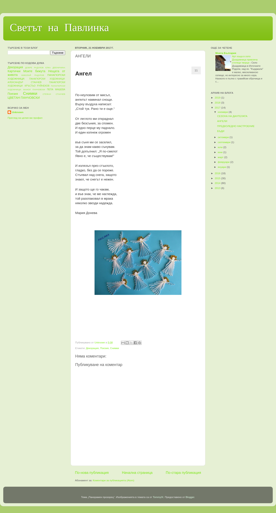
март (221, 157)
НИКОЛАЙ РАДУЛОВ (32, 75)
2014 (218, 183)
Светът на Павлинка (59, 28)
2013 (218, 188)
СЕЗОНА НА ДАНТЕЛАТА (232, 116)
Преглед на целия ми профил (25, 117)
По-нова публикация (92, 473)
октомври (223, 137)
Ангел (83, 73)
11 (196, 70)
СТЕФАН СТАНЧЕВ (54, 94)
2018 (218, 102)
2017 (218, 107)
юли (220, 147)
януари (222, 166)
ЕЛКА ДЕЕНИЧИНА (55, 68)
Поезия (104, 348)
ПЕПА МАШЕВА (56, 89)
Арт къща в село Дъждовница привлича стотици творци (245, 59)
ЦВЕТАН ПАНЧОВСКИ (24, 97)
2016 (218, 173)
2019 (218, 97)
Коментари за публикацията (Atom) (113, 480)
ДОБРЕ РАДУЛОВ (34, 68)
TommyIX (158, 497)
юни (220, 152)
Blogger (190, 497)
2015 (218, 178)
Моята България (225, 53)
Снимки (114, 348)
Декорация (92, 348)
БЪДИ (220, 131)
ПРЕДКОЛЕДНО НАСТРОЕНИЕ (235, 126)
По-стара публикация (183, 473)
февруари (224, 161)
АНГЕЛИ (222, 121)
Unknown (17, 112)
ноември (223, 111)
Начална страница (137, 473)
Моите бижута (34, 71)
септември (224, 142)
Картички (14, 71)
